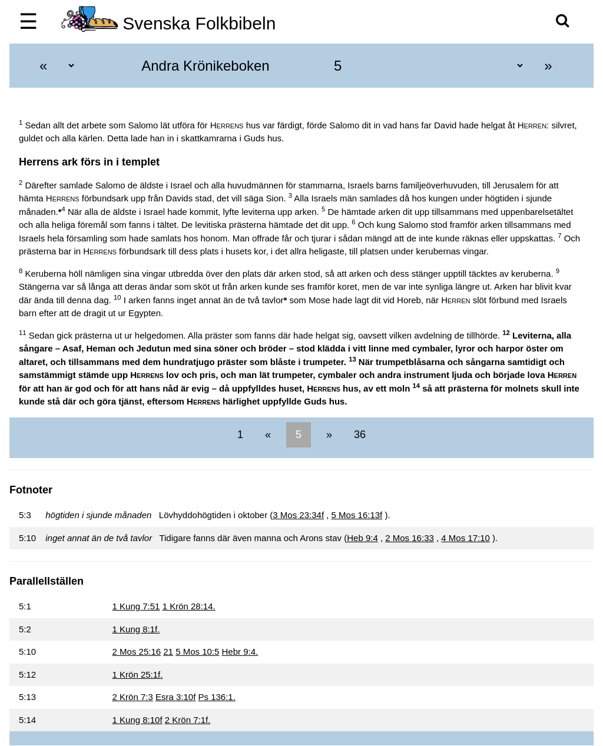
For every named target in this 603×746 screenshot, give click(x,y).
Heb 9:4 (362, 538)
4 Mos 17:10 (465, 538)
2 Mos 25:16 (136, 651)
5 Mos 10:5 (197, 651)
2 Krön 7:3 (132, 697)
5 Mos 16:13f (357, 515)
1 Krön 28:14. (189, 606)
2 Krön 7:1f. (188, 720)
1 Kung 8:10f (137, 720)
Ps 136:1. (216, 697)
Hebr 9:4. (240, 651)
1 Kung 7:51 (136, 606)
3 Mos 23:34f (298, 515)
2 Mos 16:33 (409, 538)
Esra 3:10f (175, 697)
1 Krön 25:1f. (137, 674)
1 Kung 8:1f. (136, 629)
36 (358, 434)
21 (168, 651)
